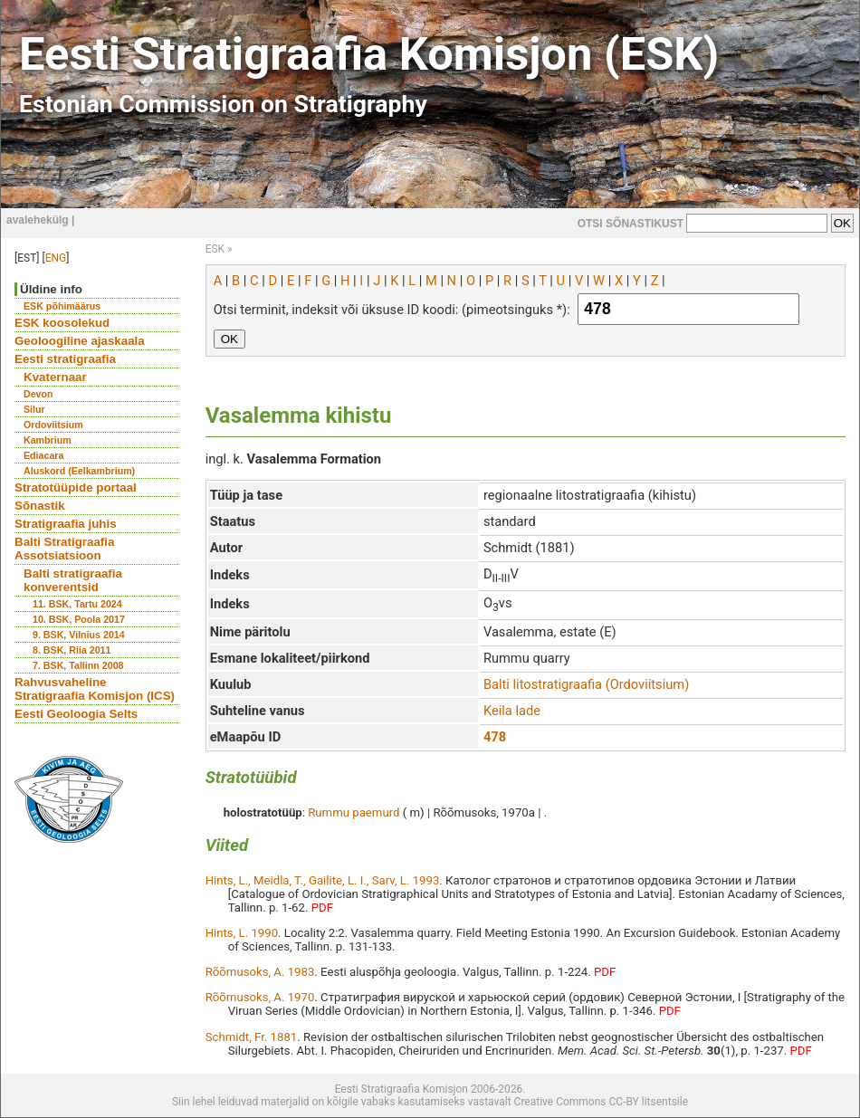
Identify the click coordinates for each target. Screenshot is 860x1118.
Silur (34, 409)
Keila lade (511, 710)
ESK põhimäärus (62, 306)
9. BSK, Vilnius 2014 (79, 634)
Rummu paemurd (353, 812)
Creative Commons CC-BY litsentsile (601, 1101)
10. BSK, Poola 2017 (79, 619)
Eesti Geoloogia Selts (76, 714)
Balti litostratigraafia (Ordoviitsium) (586, 684)
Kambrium (48, 440)
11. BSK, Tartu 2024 (77, 603)
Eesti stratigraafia (65, 359)
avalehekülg (37, 220)
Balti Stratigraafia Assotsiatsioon (64, 548)
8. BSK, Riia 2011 (71, 650)
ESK (215, 249)
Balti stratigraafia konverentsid (73, 580)
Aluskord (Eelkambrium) (79, 470)
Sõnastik (39, 505)
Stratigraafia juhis (65, 523)
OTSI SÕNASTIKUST (630, 223)
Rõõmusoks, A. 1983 (260, 972)
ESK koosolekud (62, 323)
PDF (322, 907)
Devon (38, 393)
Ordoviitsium (53, 424)
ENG (56, 258)
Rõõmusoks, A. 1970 (260, 997)
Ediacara (43, 455)
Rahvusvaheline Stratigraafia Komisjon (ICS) (94, 688)
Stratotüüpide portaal (75, 487)
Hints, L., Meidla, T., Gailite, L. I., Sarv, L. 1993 (322, 880)
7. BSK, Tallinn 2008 (78, 665)
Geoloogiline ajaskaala (79, 341)
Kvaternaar (55, 377)
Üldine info (51, 289)
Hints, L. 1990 (241, 933)
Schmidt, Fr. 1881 (251, 1037)
